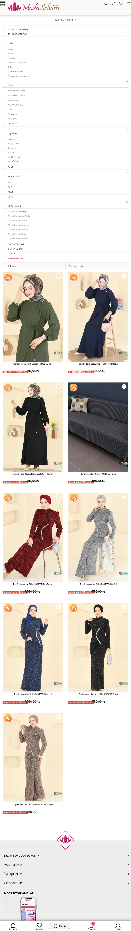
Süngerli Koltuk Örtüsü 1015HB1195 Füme (98, 474)
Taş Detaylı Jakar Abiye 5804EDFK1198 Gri (98, 584)
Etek (10, 109)
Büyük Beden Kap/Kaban (20, 216)
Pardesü (12, 152)
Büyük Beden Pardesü (18, 238)
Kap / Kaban (14, 143)
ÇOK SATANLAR (15, 249)
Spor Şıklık (12, 118)
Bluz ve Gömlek (15, 105)
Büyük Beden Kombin (18, 225)
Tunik (10, 53)
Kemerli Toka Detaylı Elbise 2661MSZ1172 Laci (98, 364)
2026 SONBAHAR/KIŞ (18, 29)
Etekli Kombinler (15, 71)
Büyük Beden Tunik (17, 234)
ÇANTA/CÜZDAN (16, 244)
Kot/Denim (13, 100)
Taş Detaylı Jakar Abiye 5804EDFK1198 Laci (33, 694)
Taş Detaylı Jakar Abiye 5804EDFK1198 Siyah (98, 694)
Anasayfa (13, 926)
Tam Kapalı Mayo (16, 90)
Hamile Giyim (14, 123)
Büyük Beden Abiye (17, 211)
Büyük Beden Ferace (18, 229)
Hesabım (118, 926)
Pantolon (12, 114)
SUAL (10, 196)
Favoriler (39, 926)
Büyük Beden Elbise (17, 220)
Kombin (11, 58)
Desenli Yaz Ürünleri (17, 62)
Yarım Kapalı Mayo (17, 95)
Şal (9, 181)
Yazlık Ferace (14, 157)
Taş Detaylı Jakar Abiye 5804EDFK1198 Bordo (32, 584)
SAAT (10, 167)
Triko (10, 67)
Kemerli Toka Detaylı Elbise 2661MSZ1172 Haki (32, 364)
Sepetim (91, 926)
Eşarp (10, 186)
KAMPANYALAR (15, 258)
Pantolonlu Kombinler (18, 76)
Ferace (11, 138)
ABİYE (10, 192)
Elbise (10, 49)
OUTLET (11, 253)
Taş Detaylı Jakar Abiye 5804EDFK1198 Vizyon (33, 804)
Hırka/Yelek (13, 161)
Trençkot (12, 148)
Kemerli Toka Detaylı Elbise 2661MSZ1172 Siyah (33, 474)
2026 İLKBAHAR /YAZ (17, 34)
